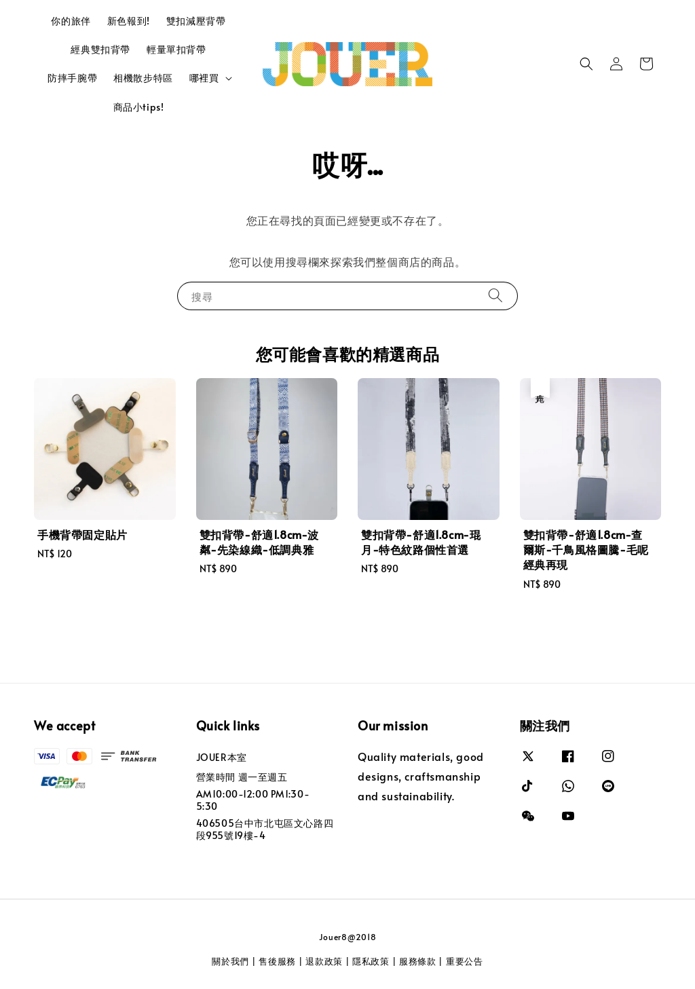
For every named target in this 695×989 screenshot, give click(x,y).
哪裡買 (204, 78)
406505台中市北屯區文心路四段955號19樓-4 (265, 829)
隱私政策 (371, 961)
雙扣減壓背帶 (196, 20)
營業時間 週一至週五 (242, 776)
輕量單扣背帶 (176, 49)
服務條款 (417, 961)
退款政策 (324, 961)
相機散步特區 (143, 77)
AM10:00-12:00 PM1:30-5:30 (253, 800)
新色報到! (128, 20)
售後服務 (277, 961)
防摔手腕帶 (72, 77)
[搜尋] (495, 295)
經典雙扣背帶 (100, 49)
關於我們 (230, 961)
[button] (586, 64)
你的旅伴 (70, 20)
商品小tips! (138, 106)
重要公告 (464, 961)
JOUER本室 (221, 757)
